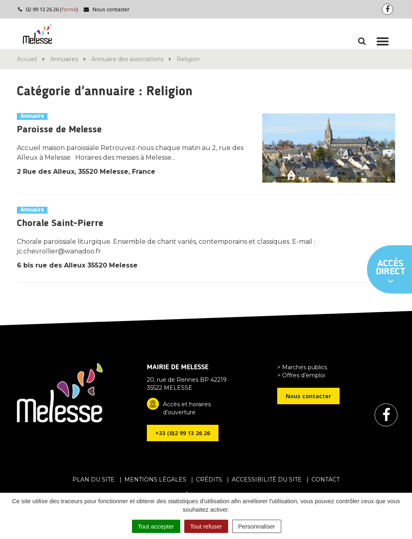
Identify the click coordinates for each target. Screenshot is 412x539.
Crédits (209, 479)
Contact (325, 479)
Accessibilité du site (267, 479)
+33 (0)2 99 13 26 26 (182, 433)
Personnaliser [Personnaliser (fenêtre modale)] (256, 526)
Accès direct (391, 272)
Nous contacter (106, 9)
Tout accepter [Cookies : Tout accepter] (156, 526)
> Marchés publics (302, 367)
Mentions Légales (155, 479)
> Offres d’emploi (301, 375)
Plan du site (93, 479)
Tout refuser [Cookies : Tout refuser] (206, 526)
